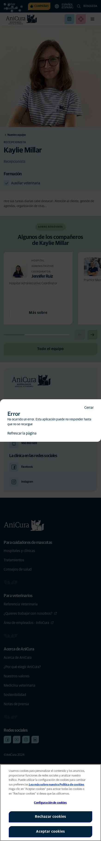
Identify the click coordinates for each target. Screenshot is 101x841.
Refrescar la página (22, 433)
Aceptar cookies (50, 831)
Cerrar (89, 407)
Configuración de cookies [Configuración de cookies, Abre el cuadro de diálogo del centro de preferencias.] (50, 802)
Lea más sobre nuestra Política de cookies (56, 784)
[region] (50, 802)
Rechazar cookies (50, 816)
